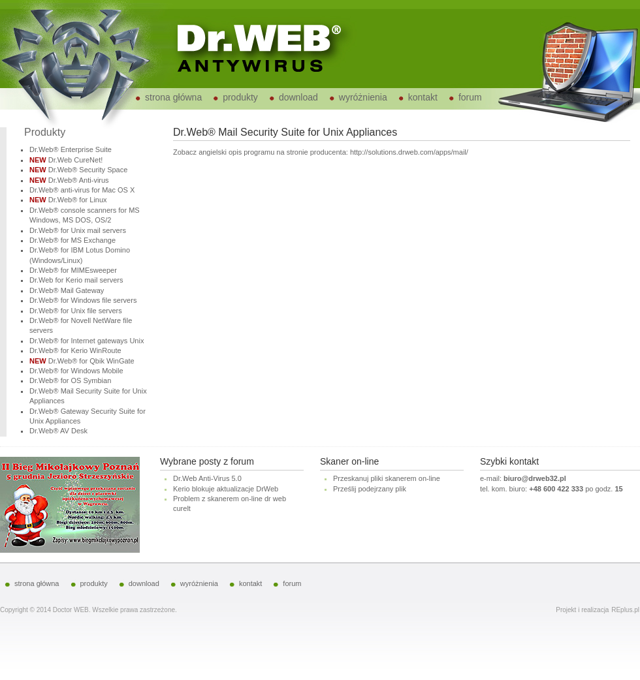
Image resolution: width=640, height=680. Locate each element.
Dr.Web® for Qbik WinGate (91, 361)
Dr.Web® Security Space (88, 170)
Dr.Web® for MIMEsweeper (73, 270)
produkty (240, 97)
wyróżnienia (363, 97)
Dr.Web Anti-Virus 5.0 (207, 478)
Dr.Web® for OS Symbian (70, 380)
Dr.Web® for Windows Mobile (76, 371)
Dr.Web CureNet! (75, 160)
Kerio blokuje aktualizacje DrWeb (225, 489)
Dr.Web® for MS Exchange (72, 240)
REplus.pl (625, 609)
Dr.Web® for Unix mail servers (77, 230)
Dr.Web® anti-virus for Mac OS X (82, 190)
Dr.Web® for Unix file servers (75, 311)
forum (470, 97)
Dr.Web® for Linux (77, 200)
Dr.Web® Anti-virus (78, 180)
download (298, 97)
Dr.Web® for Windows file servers (82, 300)
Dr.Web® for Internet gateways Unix (86, 341)
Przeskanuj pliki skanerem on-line (386, 478)
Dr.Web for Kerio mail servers (76, 280)
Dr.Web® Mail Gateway (66, 290)
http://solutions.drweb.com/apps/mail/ (409, 152)
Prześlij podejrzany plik (369, 489)
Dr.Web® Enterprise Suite (70, 149)
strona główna (173, 97)
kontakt (423, 97)
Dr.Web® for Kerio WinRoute (75, 350)
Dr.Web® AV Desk (58, 431)
